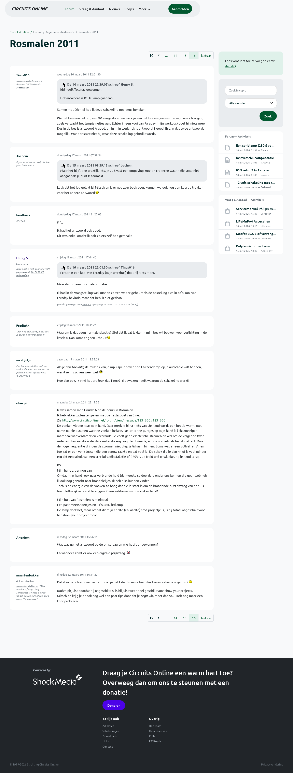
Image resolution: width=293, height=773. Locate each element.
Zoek (268, 116)
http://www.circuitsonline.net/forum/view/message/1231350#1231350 (113, 420)
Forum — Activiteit (238, 136)
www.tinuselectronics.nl (29, 81)
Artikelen (108, 726)
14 (175, 55)
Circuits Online (19, 32)
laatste (206, 55)
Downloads (109, 736)
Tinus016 (22, 75)
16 (194, 55)
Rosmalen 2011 (88, 32)
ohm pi (21, 403)
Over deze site (158, 731)
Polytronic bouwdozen (253, 246)
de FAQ (230, 66)
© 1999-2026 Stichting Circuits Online (34, 764)
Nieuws (158, 14)
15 (184, 55)
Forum (113, 14)
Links (105, 741)
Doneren (113, 705)
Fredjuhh (22, 325)
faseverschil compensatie (255, 157)
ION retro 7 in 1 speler (252, 170)
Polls (152, 736)
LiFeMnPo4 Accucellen (253, 221)
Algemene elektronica (60, 32)
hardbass (23, 215)
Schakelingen (111, 731)
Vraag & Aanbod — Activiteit (244, 199)
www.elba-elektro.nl (27, 586)
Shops (173, 14)
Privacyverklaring (272, 764)
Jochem (22, 156)
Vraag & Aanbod (135, 14)
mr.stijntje (23, 360)
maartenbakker (28, 575)
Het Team (155, 726)
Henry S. (22, 258)
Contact (107, 746)
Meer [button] (186, 14)
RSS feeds (155, 741)
